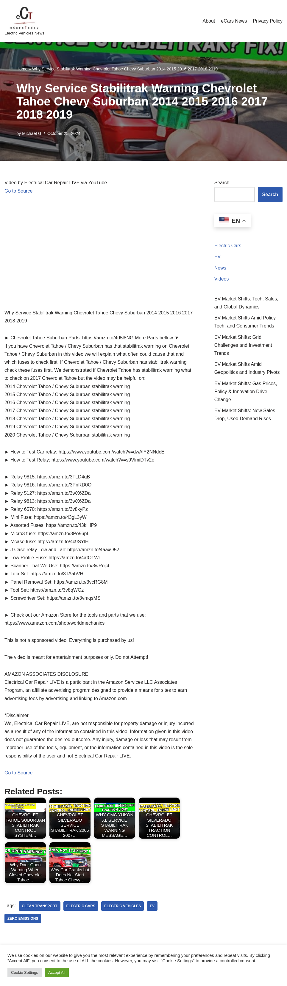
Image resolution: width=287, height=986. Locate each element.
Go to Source (18, 190)
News (220, 267)
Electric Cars (227, 245)
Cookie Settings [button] (24, 972)
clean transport (39, 906)
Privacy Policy (268, 20)
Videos (221, 278)
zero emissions (22, 918)
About (208, 20)
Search (222, 182)
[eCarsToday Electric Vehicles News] (24, 21)
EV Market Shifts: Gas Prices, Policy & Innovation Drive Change (245, 391)
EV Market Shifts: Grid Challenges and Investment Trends (243, 345)
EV (217, 256)
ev (152, 906)
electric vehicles (122, 906)
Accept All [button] (56, 972)
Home (21, 69)
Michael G (31, 133)
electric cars (80, 906)
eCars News (234, 20)
